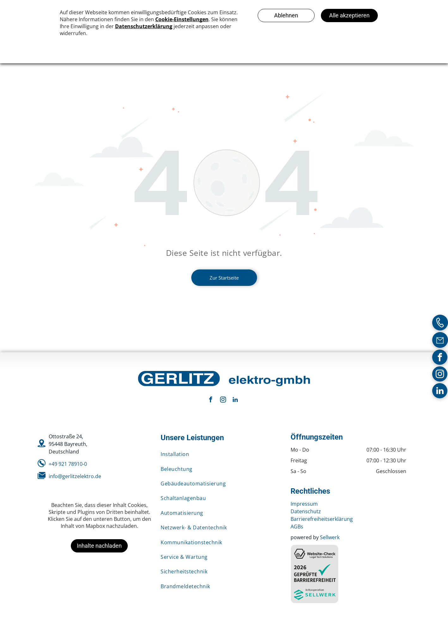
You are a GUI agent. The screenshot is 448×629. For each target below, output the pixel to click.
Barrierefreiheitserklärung (322, 518)
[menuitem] (221, 454)
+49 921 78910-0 (68, 463)
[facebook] (439, 357)
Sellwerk (330, 537)
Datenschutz (306, 511)
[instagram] (439, 374)
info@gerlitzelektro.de (75, 476)
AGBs (297, 526)
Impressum (304, 503)
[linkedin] (439, 391)
